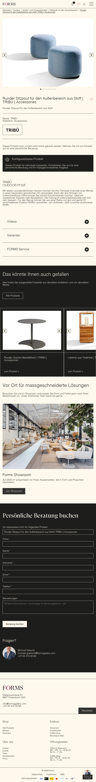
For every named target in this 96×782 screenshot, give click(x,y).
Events (5, 751)
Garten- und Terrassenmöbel (35, 10)
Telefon (7, 586)
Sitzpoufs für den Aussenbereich (64, 10)
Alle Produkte (8, 728)
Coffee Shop (55, 733)
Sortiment (7, 733)
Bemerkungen (10, 598)
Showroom (54, 728)
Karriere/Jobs (8, 756)
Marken (6, 731)
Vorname (8, 563)
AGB (62, 774)
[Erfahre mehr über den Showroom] (14, 491)
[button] (91, 55)
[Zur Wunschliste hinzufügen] (91, 99)
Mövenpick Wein (57, 736)
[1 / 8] (48, 52)
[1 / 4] (32, 330)
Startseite (7, 10)
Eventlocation (55, 731)
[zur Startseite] (9, 4)
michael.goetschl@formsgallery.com (36, 653)
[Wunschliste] (78, 4)
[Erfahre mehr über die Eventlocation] (87, 711)
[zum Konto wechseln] (84, 4)
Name (6, 551)
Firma (5, 539)
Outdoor (16, 10)
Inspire (5, 748)
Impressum (51, 774)
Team (5, 753)
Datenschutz (37, 774)
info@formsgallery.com (14, 704)
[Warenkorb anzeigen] (72, 4)
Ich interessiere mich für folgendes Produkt (25, 527)
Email (6, 575)
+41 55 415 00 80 (27, 656)
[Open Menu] (91, 4)
